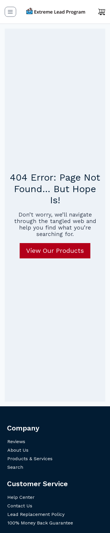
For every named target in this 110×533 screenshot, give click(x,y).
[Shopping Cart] (101, 11)
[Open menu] (10, 11)
